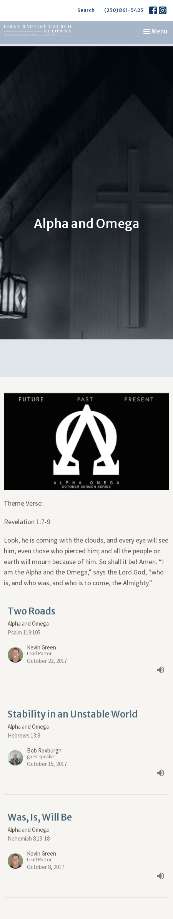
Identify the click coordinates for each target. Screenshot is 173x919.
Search (86, 10)
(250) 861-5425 (123, 10)
